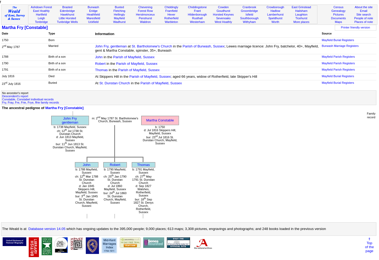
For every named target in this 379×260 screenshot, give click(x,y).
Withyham (249, 21)
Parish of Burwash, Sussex (204, 46)
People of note (363, 18)
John (99, 57)
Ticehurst (301, 18)
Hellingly (119, 14)
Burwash (93, 7)
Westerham (197, 21)
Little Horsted (67, 18)
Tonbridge (41, 21)
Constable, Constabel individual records (28, 99)
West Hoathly (223, 21)
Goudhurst (223, 10)
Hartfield (41, 14)
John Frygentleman (70, 120)
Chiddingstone (197, 7)
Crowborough (275, 7)
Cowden (223, 7)
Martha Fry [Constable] (25, 27)
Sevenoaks (223, 18)
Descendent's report (15, 96)
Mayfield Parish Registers (338, 56)
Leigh (41, 18)
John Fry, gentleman (111, 46)
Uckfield (93, 21)
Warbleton (171, 21)
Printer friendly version (355, 27)
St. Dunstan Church (114, 83)
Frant (197, 10)
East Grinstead (301, 7)
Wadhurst (119, 21)
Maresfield (93, 18)
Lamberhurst (275, 14)
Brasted (67, 7)
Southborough (249, 18)
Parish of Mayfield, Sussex (133, 57)
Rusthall (197, 18)
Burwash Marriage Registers (340, 45)
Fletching (119, 10)
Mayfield (119, 18)
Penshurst (145, 18)
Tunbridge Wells (67, 21)
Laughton (301, 14)
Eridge (93, 10)
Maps (338, 21)
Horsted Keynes (223, 14)
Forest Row (145, 10)
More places (301, 21)
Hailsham (301, 10)
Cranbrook (249, 7)
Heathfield (93, 14)
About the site (364, 7)
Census (338, 7)
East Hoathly (41, 10)
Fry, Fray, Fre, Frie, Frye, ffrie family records (30, 102)
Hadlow (275, 10)
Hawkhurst (67, 14)
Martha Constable (160, 120)
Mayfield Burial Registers (338, 40)
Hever (171, 14)
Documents (338, 18)
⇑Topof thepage (369, 245)
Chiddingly (171, 7)
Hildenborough (197, 14)
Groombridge (249, 10)
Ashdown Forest (41, 7)
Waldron (145, 21)
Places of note (363, 21)
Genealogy (338, 10)
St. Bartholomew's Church (152, 46)
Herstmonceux (145, 14)
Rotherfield (171, 18)
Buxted (119, 7)
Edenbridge (67, 10)
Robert (100, 64)
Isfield (249, 14)
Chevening (145, 7)
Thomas (101, 70)
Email (363, 10)
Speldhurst (275, 18)
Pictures (338, 14)
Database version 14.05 (47, 229)
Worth (275, 21)
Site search (363, 14)
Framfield (171, 10)
